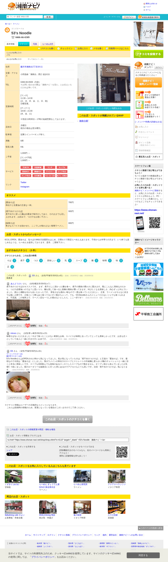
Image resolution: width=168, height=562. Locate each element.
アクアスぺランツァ (117, 484)
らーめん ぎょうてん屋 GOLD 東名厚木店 (49, 485)
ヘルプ (148, 7)
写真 (35, 44)
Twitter (23, 182)
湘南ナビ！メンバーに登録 (146, 190)
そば (11, 260)
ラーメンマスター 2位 (14, 354)
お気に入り (83, 48)
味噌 (107, 260)
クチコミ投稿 (64, 535)
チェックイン (66, 48)
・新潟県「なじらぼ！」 (76, 546)
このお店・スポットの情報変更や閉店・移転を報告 (32, 429)
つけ (38, 260)
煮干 (25, 260)
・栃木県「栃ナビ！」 (43, 543)
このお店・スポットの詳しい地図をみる (104, 108)
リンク (97, 535)
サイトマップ (39, 535)
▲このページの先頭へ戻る (151, 528)
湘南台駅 (83, 121)
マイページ (144, 137)
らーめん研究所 (80, 484)
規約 (105, 535)
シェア (9, 450)
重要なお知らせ (151, 3)
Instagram (24, 187)
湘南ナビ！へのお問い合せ (131, 535)
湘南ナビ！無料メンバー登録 (148, 82)
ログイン (129, 17)
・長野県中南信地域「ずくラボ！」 (143, 546)
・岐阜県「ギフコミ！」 (107, 546)
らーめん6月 (47, 44)
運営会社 (113, 535)
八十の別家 (113, 515)
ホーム (148, 10)
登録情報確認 (144, 150)
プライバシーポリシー (82, 535)
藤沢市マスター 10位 (14, 356)
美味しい (54, 260)
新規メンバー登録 (149, 17)
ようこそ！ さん (112, 16)
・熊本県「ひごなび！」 (76, 543)
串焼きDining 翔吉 (47, 515)
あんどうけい (16, 283)
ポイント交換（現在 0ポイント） (147, 144)
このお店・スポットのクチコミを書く (67, 419)
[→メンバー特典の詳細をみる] (148, 122)
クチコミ (24, 44)
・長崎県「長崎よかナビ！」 (140, 543)
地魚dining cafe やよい (15, 515)
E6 (33, 275)
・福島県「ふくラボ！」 (44, 546)
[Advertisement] (93, 7)
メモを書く (98, 48)
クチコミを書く (48, 48)
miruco (14, 333)
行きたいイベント (146, 132)
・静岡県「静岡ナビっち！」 (109, 543)
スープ (81, 260)
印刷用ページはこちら (119, 48)
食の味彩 (77, 515)
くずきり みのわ (12, 484)
